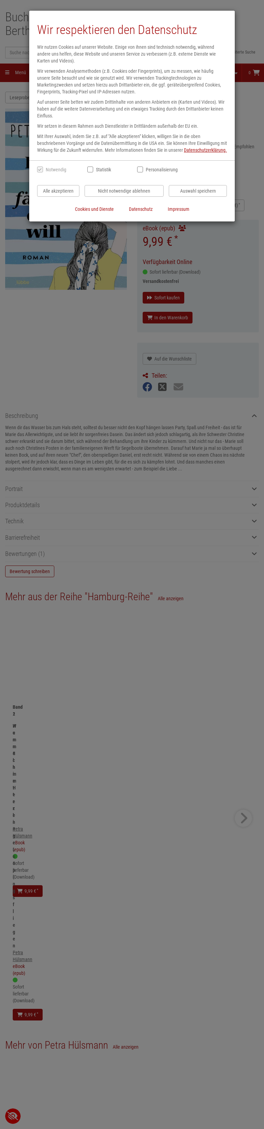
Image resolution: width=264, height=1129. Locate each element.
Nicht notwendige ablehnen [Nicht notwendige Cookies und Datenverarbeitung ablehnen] (124, 191)
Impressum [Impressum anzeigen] (178, 209)
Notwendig (56, 169)
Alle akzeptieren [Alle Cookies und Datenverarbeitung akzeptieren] (58, 191)
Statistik (103, 169)
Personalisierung (161, 169)
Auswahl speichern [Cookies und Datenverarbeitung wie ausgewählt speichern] (198, 191)
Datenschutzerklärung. (205, 150)
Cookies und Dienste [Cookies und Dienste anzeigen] (94, 209)
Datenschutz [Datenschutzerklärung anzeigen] (141, 209)
